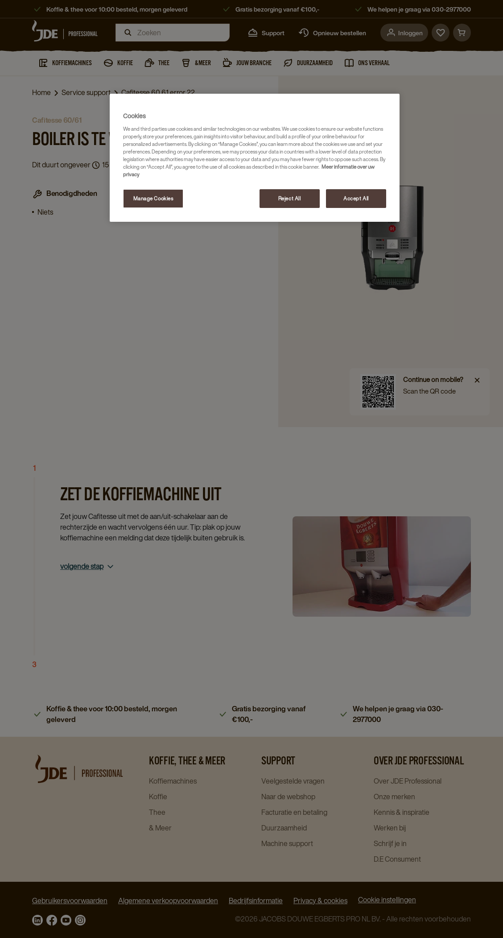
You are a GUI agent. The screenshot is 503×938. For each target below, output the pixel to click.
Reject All (289, 198)
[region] (255, 158)
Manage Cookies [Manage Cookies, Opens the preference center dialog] (153, 198)
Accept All (356, 198)
